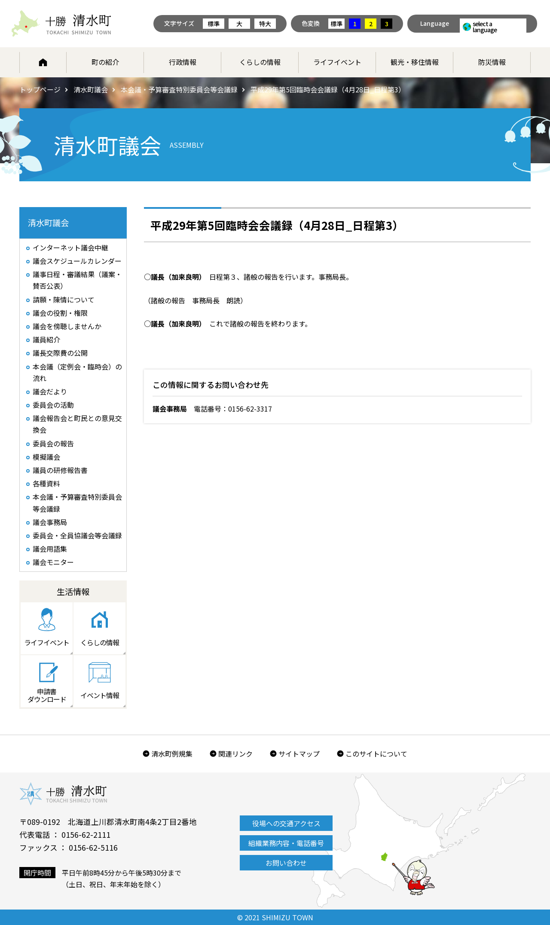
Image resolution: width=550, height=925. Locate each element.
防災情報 (492, 62)
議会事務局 (50, 522)
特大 (265, 23)
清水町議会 (90, 89)
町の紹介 (105, 62)
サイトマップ (299, 753)
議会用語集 (50, 548)
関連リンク (235, 753)
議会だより (50, 391)
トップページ (40, 89)
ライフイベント (337, 62)
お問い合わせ (286, 863)
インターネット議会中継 (70, 247)
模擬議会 (46, 457)
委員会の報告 (53, 443)
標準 (214, 23)
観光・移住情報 (415, 62)
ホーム (43, 62)
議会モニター (53, 562)
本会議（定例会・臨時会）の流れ (77, 372)
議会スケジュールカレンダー (77, 261)
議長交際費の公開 (60, 353)
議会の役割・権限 (60, 313)
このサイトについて (376, 753)
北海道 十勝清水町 (61, 23)
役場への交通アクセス (286, 823)
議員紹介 (46, 339)
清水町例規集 (171, 753)
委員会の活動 (53, 405)
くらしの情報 (260, 62)
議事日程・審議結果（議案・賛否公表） (77, 280)
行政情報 (182, 62)
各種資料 (46, 483)
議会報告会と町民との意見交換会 (77, 424)
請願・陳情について (64, 299)
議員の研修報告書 (60, 470)
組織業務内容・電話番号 (286, 843)
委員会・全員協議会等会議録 (77, 535)
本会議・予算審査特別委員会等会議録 (179, 89)
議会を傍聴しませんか (67, 326)
